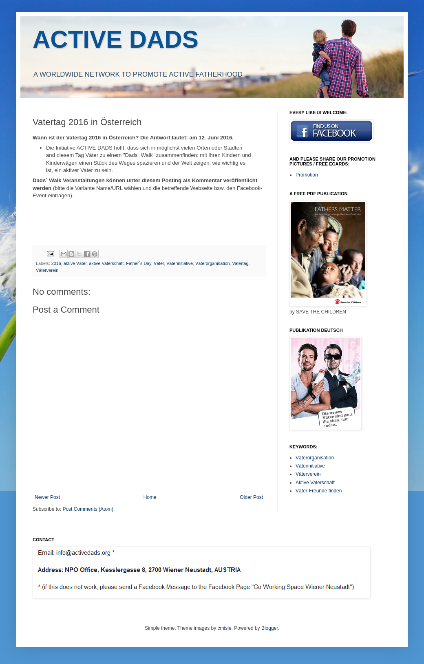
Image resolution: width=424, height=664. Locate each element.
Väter (159, 263)
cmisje (225, 628)
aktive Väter (75, 263)
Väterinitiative (179, 263)
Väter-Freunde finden (319, 491)
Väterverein (47, 270)
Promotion (307, 175)
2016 (56, 263)
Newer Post (47, 497)
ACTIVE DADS (116, 39)
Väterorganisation (212, 263)
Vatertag (240, 263)
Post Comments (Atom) (87, 509)
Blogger (269, 628)
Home (150, 497)
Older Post (251, 497)
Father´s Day (138, 263)
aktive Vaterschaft (106, 263)
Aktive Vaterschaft (315, 482)
